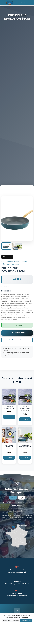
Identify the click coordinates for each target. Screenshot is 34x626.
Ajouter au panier (17, 333)
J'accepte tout (26, 621)
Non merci (6, 621)
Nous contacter (17, 340)
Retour (8, 257)
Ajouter (9, 417)
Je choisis (16, 621)
